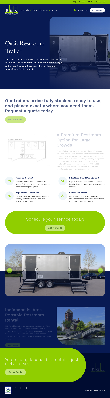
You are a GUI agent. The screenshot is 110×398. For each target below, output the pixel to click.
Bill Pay (91, 2)
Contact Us (100, 2)
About (55, 10)
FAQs (75, 2)
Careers (82, 2)
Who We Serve (40, 10)
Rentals (25, 10)
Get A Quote (97, 10)
